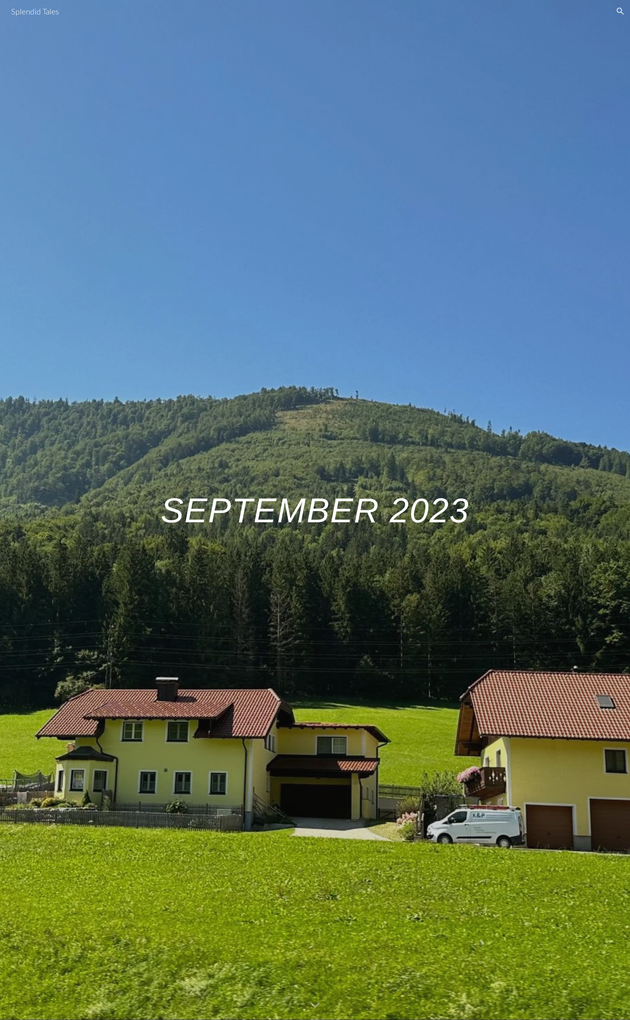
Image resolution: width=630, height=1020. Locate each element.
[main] (315, 510)
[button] (620, 11)
